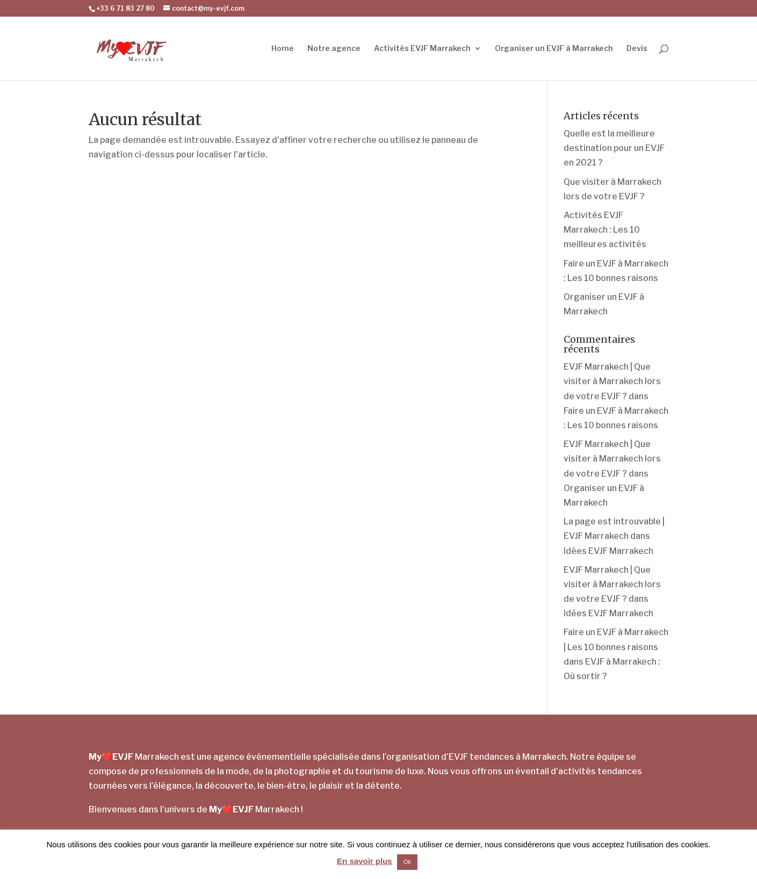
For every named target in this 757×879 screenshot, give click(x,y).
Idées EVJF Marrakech (608, 551)
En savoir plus (364, 861)
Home (282, 49)
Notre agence (334, 49)
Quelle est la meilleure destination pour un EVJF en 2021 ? (614, 148)
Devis (636, 49)
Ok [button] (407, 862)
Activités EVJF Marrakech (422, 49)
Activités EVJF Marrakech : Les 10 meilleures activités (605, 229)
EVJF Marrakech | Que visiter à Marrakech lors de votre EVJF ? (612, 381)
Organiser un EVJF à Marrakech (554, 49)
